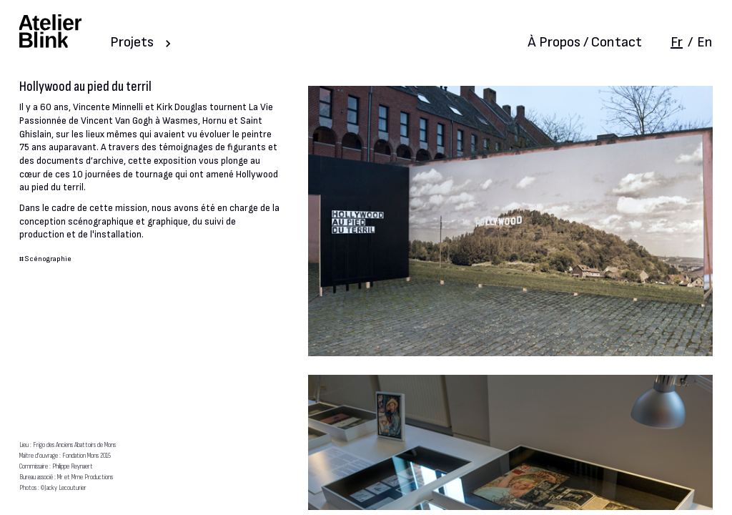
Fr (677, 42)
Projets (132, 42)
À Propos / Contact (585, 42)
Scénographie (47, 258)
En (705, 42)
